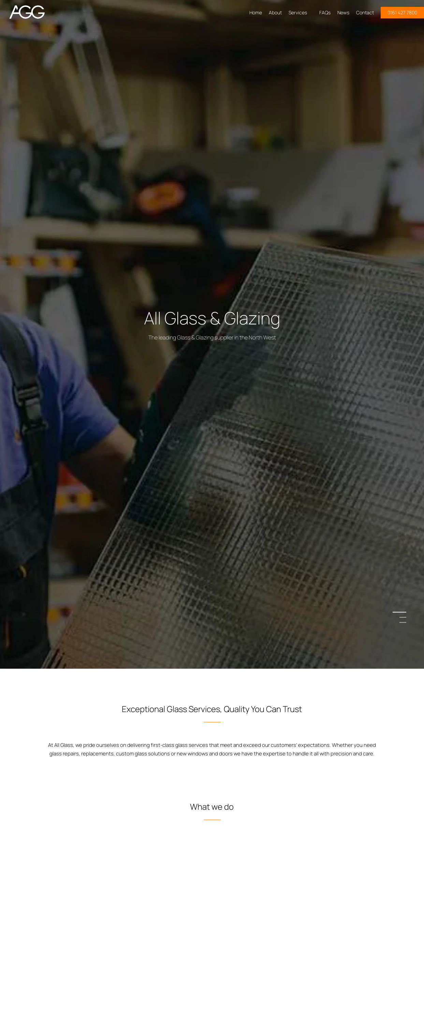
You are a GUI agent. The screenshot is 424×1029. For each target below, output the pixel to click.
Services (300, 12)
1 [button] (402, 612)
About (275, 12)
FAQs (325, 12)
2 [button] (402, 617)
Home (255, 12)
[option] (212, 514)
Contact (365, 12)
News (343, 12)
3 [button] (402, 622)
